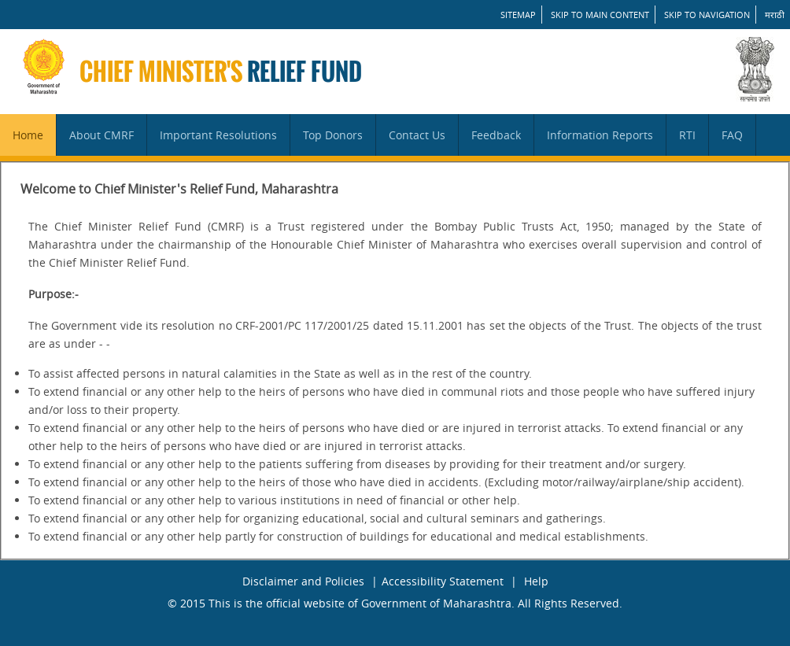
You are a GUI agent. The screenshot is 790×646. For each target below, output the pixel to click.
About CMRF (101, 134)
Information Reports (600, 134)
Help (536, 581)
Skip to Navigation (707, 14)
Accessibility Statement (443, 581)
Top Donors (333, 134)
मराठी (774, 14)
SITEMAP (518, 14)
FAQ (732, 134)
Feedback (496, 134)
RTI (687, 134)
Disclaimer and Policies (303, 581)
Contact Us (417, 134)
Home (28, 134)
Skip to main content (600, 14)
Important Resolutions (218, 134)
